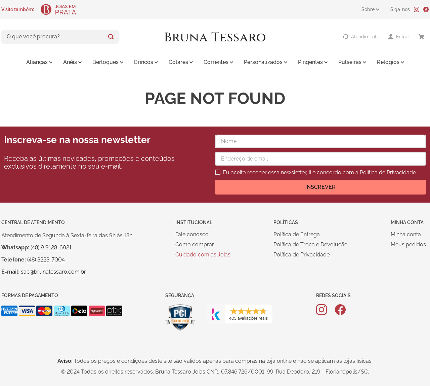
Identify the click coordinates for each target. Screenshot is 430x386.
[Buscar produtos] (111, 37)
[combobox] (60, 37)
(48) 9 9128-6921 (51, 247)
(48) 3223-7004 (46, 259)
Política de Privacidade (388, 172)
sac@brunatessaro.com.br (53, 272)
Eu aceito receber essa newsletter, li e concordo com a (319, 173)
